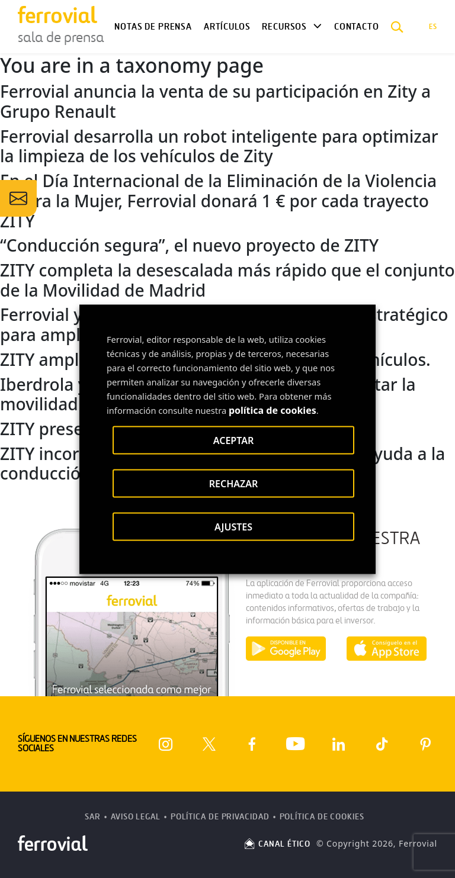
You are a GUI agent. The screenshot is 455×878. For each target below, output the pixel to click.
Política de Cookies (322, 817)
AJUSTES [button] (233, 526)
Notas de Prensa (152, 26)
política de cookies (272, 409)
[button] (397, 26)
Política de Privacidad (220, 817)
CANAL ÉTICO (276, 844)
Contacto (356, 26)
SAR (93, 817)
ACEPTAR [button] (233, 439)
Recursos (284, 26)
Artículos (227, 26)
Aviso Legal (136, 817)
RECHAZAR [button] (233, 483)
